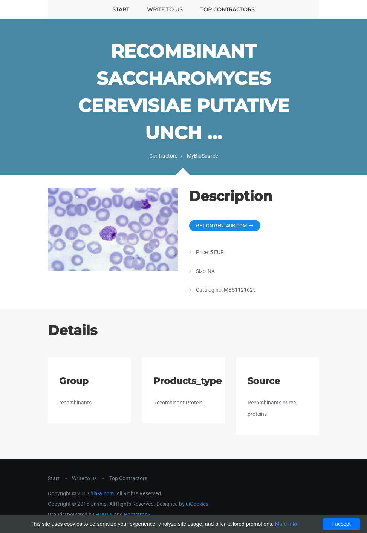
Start (120, 9)
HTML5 (104, 515)
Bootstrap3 (137, 515)
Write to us (165, 9)
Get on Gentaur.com (225, 225)
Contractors (163, 156)
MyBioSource (202, 156)
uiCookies (197, 504)
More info (286, 524)
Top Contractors (227, 9)
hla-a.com (102, 493)
